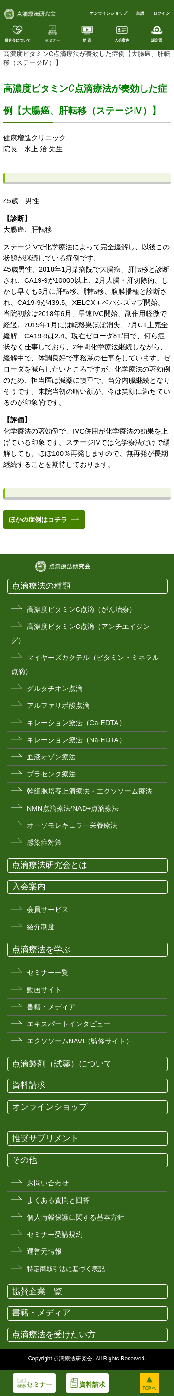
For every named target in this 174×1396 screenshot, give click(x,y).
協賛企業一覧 (37, 1291)
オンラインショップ (108, 13)
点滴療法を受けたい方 (54, 1334)
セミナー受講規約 (55, 1234)
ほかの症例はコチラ (38, 519)
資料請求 (28, 1085)
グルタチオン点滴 (55, 688)
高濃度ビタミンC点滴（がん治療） (81, 609)
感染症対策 (44, 842)
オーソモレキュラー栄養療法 (72, 825)
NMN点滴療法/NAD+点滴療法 (73, 808)
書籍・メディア (51, 1007)
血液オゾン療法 (51, 757)
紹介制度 (41, 927)
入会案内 (28, 886)
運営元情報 (44, 1251)
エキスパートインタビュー (68, 1024)
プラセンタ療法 (51, 774)
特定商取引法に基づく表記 (66, 1268)
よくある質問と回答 (58, 1200)
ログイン (161, 13)
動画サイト (44, 989)
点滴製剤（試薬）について (62, 1063)
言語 (140, 13)
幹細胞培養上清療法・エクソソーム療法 (89, 791)
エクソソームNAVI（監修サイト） (80, 1041)
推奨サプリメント (45, 1138)
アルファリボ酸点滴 (58, 705)
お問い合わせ (48, 1183)
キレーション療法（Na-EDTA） (76, 740)
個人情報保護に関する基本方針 (75, 1217)
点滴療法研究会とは (49, 864)
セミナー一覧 (48, 972)
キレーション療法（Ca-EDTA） (76, 722)
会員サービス (48, 909)
